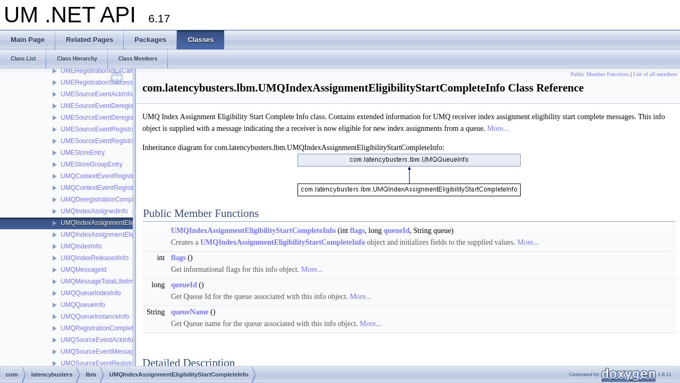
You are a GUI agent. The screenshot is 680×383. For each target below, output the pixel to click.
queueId (397, 231)
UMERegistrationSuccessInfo (102, 82)
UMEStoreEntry (83, 152)
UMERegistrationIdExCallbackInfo (109, 70)
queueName (190, 312)
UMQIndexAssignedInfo (94, 211)
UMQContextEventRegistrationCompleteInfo (123, 176)
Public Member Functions (600, 74)
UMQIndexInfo (81, 246)
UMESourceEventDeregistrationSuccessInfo (123, 117)
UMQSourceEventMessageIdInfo (107, 351)
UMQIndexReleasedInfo (95, 258)
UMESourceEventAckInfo (96, 94)
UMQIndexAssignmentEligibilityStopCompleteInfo (130, 234)
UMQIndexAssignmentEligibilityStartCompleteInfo (130, 223)
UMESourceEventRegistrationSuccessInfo (120, 141)
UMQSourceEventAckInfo (97, 340)
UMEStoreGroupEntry (92, 164)
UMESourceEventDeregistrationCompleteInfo (125, 106)
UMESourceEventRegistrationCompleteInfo (122, 129)
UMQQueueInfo (83, 305)
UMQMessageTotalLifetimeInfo (104, 281)
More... (498, 128)
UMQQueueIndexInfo (91, 293)
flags (357, 231)
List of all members (655, 74)
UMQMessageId (84, 269)
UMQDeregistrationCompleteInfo (107, 199)
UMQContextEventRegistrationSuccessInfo (121, 188)
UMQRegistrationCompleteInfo (104, 328)
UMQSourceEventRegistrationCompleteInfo (122, 363)
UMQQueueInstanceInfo (95, 316)
